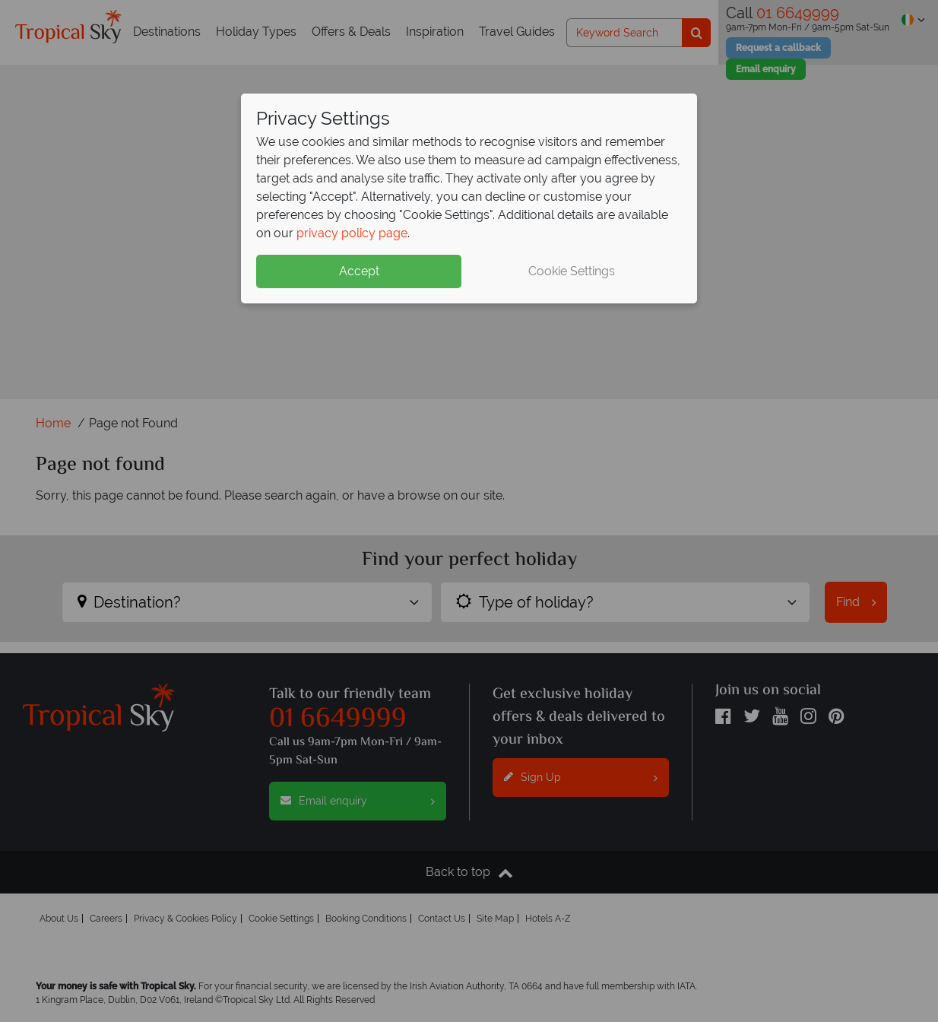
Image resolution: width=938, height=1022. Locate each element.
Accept (359, 271)
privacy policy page (351, 233)
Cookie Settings (571, 271)
